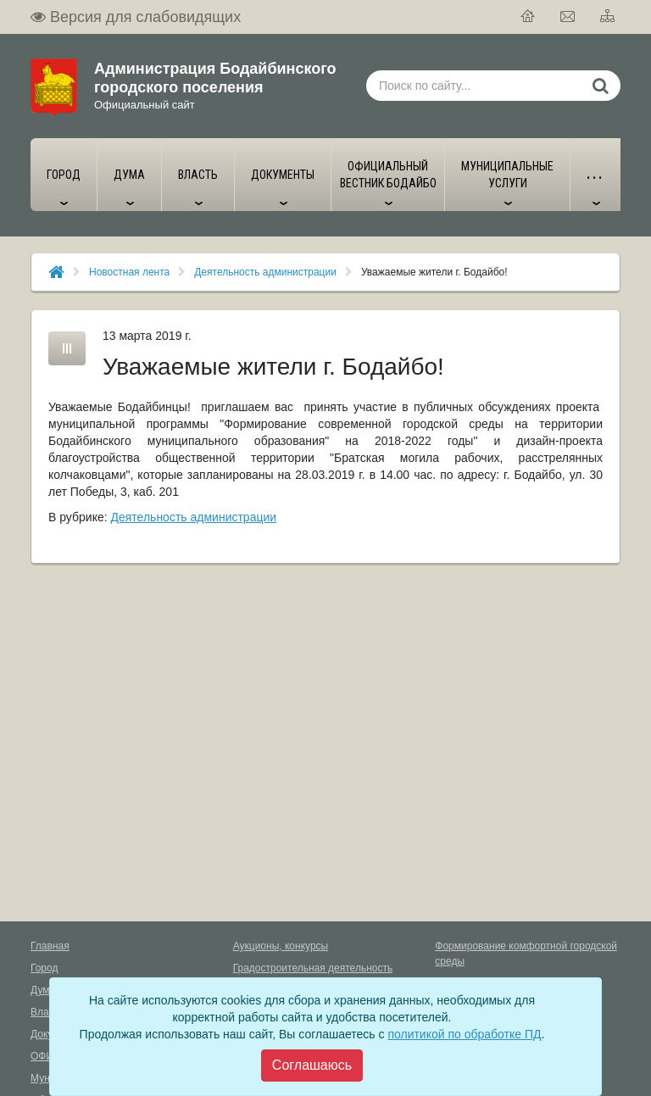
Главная (50, 946)
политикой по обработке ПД (464, 1034)
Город (44, 968)
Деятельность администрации (265, 272)
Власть (47, 1012)
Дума (43, 990)
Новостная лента (129, 272)
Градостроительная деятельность (313, 968)
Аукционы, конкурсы (281, 946)
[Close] (312, 1065)
